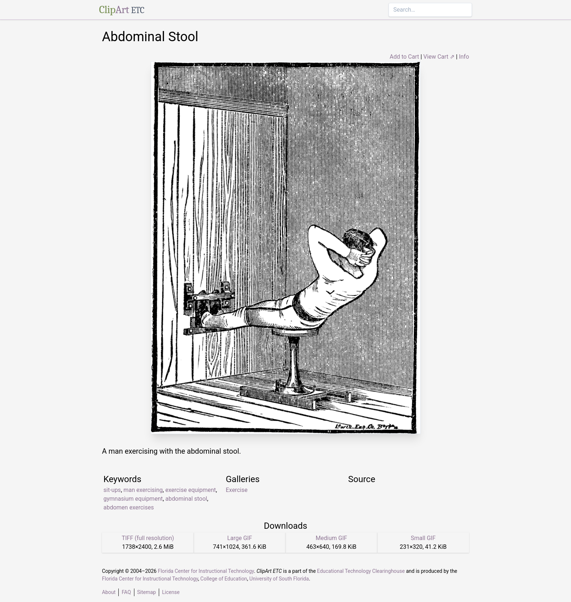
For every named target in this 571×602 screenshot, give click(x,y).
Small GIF (423, 538)
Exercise (237, 489)
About (108, 592)
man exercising (143, 489)
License (171, 592)
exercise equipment (190, 489)
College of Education (223, 579)
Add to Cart (404, 56)
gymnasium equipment (133, 498)
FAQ (126, 592)
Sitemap (146, 592)
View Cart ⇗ (439, 56)
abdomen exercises (128, 507)
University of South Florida (279, 579)
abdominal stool (186, 498)
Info (464, 56)
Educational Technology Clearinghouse (361, 571)
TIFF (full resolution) (148, 538)
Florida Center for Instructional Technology (206, 571)
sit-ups (112, 489)
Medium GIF (331, 538)
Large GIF (239, 538)
